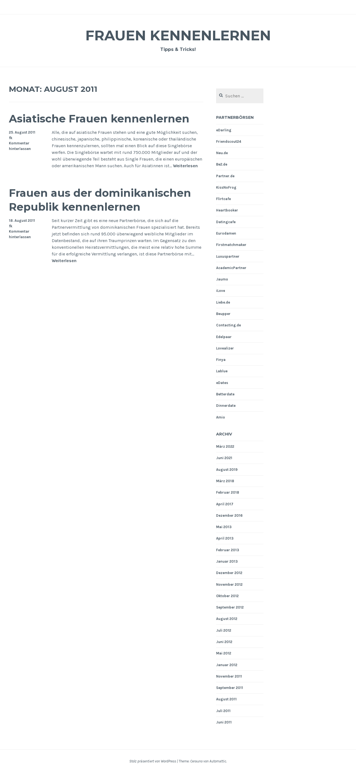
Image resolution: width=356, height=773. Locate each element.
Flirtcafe (223, 199)
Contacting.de (228, 325)
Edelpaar (224, 337)
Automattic (217, 761)
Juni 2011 (224, 722)
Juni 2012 (224, 642)
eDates (222, 383)
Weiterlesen (185, 166)
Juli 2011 (223, 711)
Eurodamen (226, 233)
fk (10, 138)
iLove (220, 291)
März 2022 (225, 446)
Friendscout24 (228, 141)
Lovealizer (225, 348)
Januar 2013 (227, 561)
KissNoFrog (226, 187)
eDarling (223, 130)
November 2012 (229, 584)
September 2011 (229, 688)
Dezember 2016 (229, 515)
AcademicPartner (231, 268)
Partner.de (225, 176)
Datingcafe (226, 222)
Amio (220, 417)
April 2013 (225, 538)
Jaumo (222, 279)
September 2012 (230, 607)
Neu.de (222, 153)
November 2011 (229, 676)
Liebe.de (223, 302)
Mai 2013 (224, 527)
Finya (221, 360)
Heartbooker (227, 210)
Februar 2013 (227, 550)
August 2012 (226, 619)
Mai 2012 (223, 653)
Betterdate (225, 394)
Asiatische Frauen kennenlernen (99, 118)
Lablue (222, 371)
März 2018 (225, 481)
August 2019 (227, 469)
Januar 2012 (226, 665)
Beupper (223, 314)
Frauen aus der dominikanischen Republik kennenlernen (100, 199)
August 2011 (226, 699)
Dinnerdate (226, 405)
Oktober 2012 (227, 596)
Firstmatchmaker (231, 245)
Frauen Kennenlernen (178, 35)
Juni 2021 (224, 458)
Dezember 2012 (229, 573)
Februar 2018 (227, 492)
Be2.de (221, 164)
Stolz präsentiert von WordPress (152, 761)
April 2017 (224, 504)
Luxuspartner (227, 256)
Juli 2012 (223, 630)
